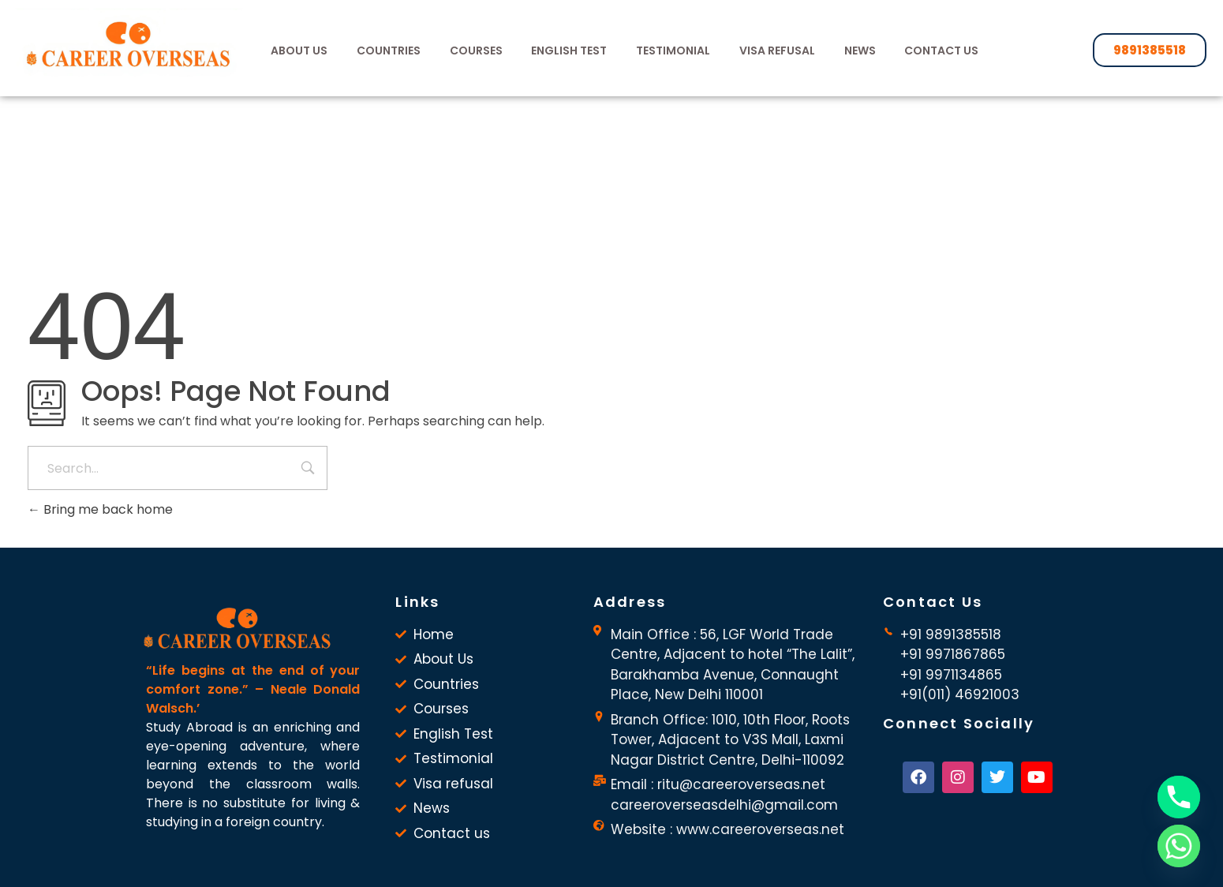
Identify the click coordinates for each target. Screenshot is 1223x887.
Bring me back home (100, 509)
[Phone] (1179, 797)
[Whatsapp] (1179, 846)
